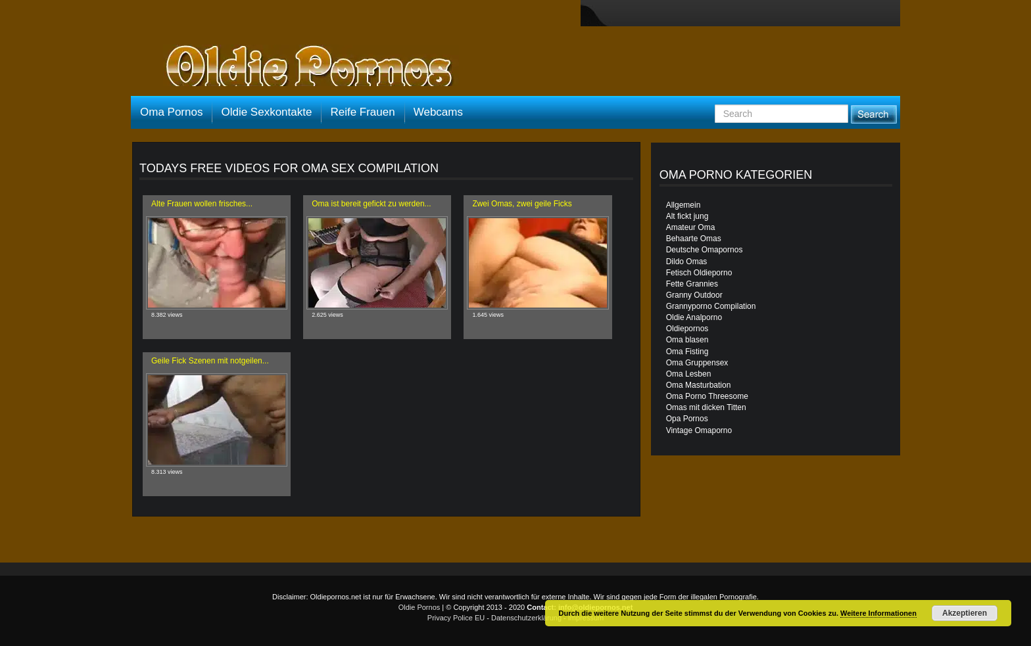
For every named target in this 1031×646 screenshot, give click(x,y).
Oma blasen (687, 339)
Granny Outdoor (694, 295)
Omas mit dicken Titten (706, 407)
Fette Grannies (692, 283)
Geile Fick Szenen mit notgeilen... (210, 360)
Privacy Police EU (456, 618)
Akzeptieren (964, 613)
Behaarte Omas (693, 238)
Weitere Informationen (878, 613)
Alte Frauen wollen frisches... (201, 203)
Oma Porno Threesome (707, 396)
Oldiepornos (687, 328)
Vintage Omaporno (699, 430)
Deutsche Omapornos (704, 249)
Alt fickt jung (687, 216)
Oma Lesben (688, 374)
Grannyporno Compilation (711, 306)
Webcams (438, 112)
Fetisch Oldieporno (699, 272)
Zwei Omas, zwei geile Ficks (521, 203)
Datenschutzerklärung (526, 618)
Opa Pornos (687, 418)
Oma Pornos (171, 112)
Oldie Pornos (419, 607)
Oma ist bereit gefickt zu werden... (371, 203)
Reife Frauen (362, 112)
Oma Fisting (687, 351)
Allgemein (683, 205)
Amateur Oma (690, 227)
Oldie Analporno (694, 317)
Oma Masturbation (698, 385)
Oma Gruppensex (697, 362)
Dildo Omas (686, 261)
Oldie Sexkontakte (266, 112)
